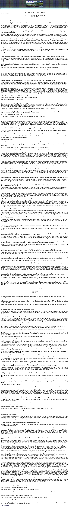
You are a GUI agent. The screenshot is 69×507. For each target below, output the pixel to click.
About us (25, 8)
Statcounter (2, 506)
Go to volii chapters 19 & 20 (5, 505)
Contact (60, 8)
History (43, 8)
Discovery (8, 8)
